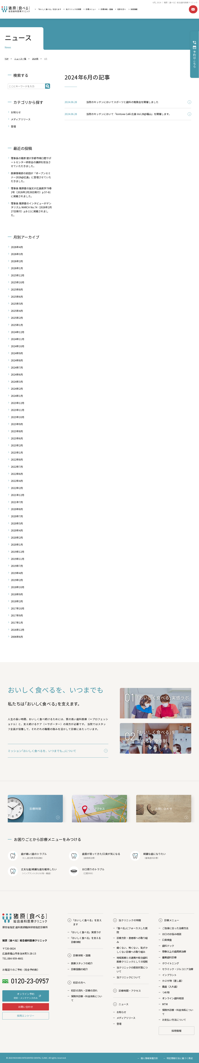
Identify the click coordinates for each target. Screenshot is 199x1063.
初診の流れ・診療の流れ (84, 990)
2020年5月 (17, 523)
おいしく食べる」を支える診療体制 (86, 940)
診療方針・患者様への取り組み (132, 940)
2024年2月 (17, 388)
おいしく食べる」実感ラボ (86, 932)
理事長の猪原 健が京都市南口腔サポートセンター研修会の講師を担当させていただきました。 (31, 162)
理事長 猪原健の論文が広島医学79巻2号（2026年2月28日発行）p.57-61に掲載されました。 (31, 192)
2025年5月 (17, 303)
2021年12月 (17, 495)
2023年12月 (17, 403)
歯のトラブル (39, 854)
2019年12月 (17, 551)
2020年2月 (17, 537)
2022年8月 (17, 459)
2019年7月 (17, 566)
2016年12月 (17, 630)
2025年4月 (17, 311)
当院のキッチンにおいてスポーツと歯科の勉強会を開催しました (122, 102)
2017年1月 (17, 622)
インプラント (29, 873)
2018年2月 (17, 601)
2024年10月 (17, 346)
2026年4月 (17, 247)
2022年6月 (17, 474)
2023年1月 (17, 452)
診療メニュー (91, 9)
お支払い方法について (174, 1019)
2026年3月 (17, 254)
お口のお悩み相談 (171, 934)
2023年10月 (17, 417)
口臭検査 (167, 940)
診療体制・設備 (107, 9)
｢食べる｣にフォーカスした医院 (132, 930)
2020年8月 (17, 509)
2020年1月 (17, 544)
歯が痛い (26, 854)
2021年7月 (17, 502)
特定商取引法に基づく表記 (180, 1058)
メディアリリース (20, 119)
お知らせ (16, 112)
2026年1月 (17, 268)
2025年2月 (17, 318)
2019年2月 (17, 580)
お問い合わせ (193, 9)
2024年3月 (17, 381)
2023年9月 (17, 424)
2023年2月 (17, 445)
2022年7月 (17, 466)
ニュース (123, 1004)
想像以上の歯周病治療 (174, 951)
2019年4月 (17, 573)
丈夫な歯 (26, 869)
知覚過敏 (38, 857)
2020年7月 (17, 516)
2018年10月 (17, 587)
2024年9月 (17, 353)
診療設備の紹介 (79, 969)
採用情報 (134, 9)
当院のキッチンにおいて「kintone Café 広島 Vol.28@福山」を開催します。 (128, 114)
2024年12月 (17, 332)
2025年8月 (17, 289)
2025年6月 (17, 296)
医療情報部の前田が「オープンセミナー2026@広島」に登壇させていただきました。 (31, 177)
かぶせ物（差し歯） (173, 980)
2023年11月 (17, 410)
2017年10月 (17, 608)
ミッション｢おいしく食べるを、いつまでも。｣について (42, 751)
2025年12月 (17, 275)
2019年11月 (17, 559)
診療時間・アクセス (130, 990)
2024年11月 (17, 339)
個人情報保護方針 (149, 1058)
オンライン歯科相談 (173, 998)
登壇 (13, 126)
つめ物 (165, 992)
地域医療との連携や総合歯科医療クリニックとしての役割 (132, 960)
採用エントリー (25, 1015)
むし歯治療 (28, 857)
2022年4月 (17, 481)
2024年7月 (17, 367)
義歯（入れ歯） (170, 986)
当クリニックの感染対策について (132, 969)
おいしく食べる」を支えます (87, 922)
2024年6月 (17, 374)
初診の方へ (121, 9)
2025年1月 (17, 325)
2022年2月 (17, 488)
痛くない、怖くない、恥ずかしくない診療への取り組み (132, 950)
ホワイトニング (170, 963)
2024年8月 (17, 360)
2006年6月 (17, 637)
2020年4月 (17, 530)
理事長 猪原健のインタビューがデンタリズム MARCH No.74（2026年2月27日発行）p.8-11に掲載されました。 (31, 209)
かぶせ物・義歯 (43, 873)
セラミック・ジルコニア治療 (177, 969)
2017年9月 (17, 615)
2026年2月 (17, 261)
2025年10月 (17, 282)
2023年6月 (17, 438)
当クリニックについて (129, 977)
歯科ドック (168, 946)
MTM (165, 1004)
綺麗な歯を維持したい (44, 869)
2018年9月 (17, 594)
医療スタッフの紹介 (82, 963)
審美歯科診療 (169, 957)
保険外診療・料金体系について (86, 998)
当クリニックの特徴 (73, 9)
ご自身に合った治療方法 (175, 928)
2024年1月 (17, 396)
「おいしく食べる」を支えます (49, 9)
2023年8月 (17, 431)
